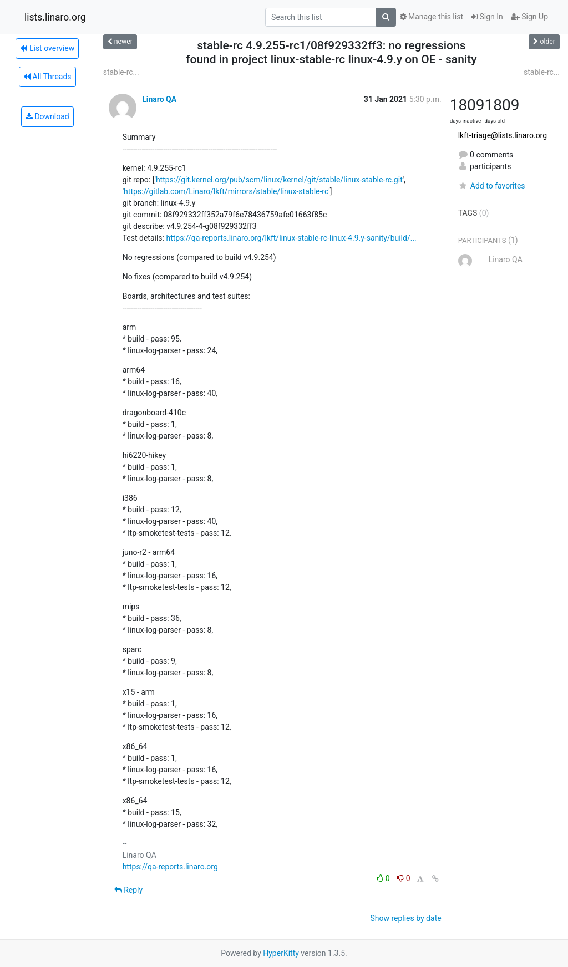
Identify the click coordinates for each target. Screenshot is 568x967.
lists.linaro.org (55, 17)
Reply (128, 889)
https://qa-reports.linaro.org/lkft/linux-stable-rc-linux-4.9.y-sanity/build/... (291, 237)
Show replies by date (405, 918)
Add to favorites (491, 185)
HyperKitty (281, 953)
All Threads (47, 76)
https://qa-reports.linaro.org (170, 866)
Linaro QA (159, 99)
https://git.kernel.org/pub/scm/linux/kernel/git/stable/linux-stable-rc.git (279, 179)
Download (47, 116)
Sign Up (529, 16)
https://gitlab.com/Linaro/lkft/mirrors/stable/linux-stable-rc (226, 191)
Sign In (487, 16)
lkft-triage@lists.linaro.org (502, 135)
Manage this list (431, 16)
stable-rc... (121, 72)
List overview (47, 48)
